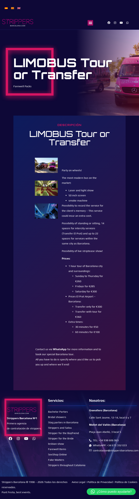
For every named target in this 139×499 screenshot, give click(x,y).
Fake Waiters (56, 459)
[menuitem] (6, 8)
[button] (90, 23)
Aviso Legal (78, 482)
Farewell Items (57, 449)
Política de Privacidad (100, 482)
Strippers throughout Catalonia (66, 465)
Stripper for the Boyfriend (63, 433)
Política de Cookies (126, 482)
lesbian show (56, 443)
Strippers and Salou (60, 427)
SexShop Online (57, 454)
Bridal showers (57, 417)
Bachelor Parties (58, 411)
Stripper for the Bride (61, 438)
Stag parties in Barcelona (63, 422)
